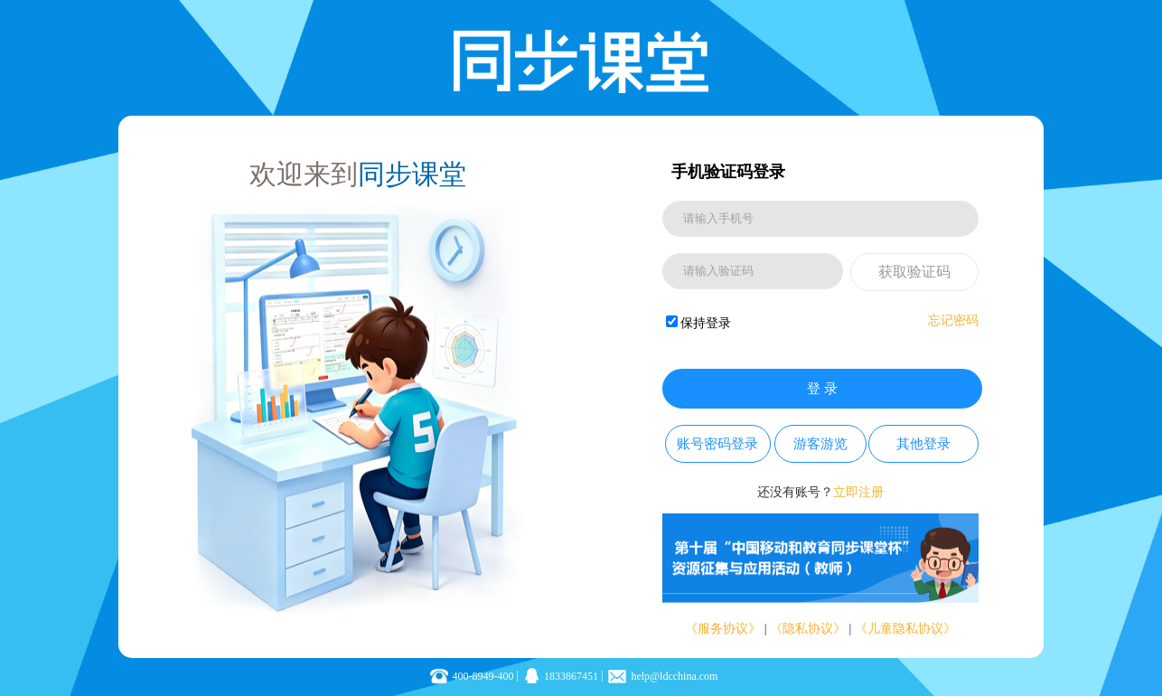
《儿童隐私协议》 (905, 628)
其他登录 (923, 444)
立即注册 (858, 492)
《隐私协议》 (808, 628)
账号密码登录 (717, 444)
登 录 (822, 388)
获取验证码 (914, 271)
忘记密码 (953, 320)
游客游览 (820, 444)
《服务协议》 (723, 628)
